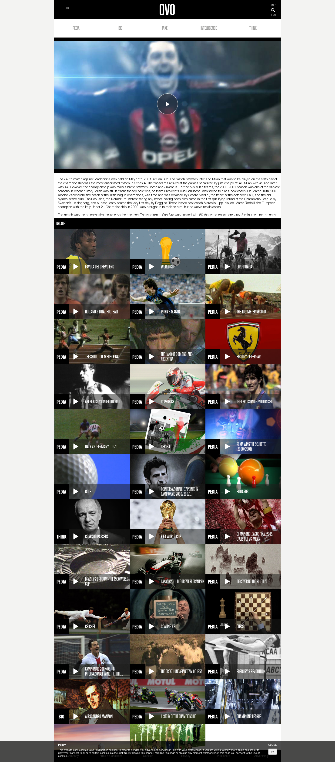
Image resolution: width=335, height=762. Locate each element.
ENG (272, 5)
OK (272, 752)
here (125, 753)
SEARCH (273, 15)
